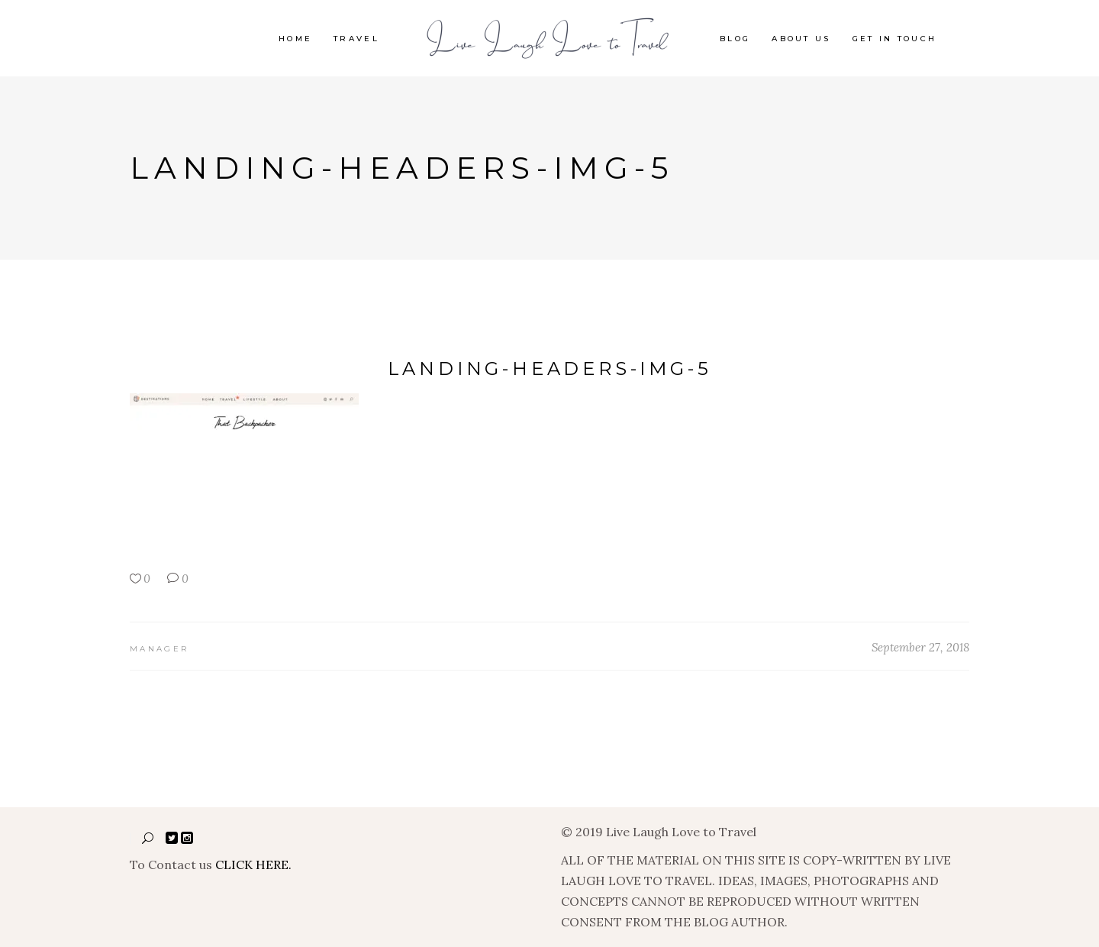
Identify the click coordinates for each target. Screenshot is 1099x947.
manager (159, 649)
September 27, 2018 (920, 647)
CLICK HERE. (253, 864)
